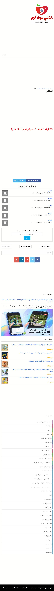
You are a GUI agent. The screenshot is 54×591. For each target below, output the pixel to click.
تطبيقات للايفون (48, 455)
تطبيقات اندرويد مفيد (47, 450)
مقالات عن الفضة (48, 536)
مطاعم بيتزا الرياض (47, 520)
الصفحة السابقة (45, 247)
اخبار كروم (50, 430)
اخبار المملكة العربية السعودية (44, 422)
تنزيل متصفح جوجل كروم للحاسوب (43, 479)
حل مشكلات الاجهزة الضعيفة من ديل (42, 483)
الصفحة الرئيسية (25, 247)
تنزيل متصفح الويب (47, 471)
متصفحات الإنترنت (48, 503)
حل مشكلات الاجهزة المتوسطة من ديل (42, 487)
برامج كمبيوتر (49, 442)
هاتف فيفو (50, 548)
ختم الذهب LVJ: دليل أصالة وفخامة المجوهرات (41, 361)
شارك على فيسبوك (33, 180)
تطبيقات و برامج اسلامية (46, 459)
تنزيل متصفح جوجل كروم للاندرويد (43, 475)
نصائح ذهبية (49, 540)
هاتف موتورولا (49, 552)
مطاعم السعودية (48, 511)
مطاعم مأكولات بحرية (47, 524)
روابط (51, 495)
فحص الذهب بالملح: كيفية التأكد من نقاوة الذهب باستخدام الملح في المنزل (32, 345)
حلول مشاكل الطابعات (46, 491)
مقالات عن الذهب (48, 532)
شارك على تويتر (18, 180)
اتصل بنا (5, 588)
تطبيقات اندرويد (48, 446)
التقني (50, 191)
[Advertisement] (23, 37)
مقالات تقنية (49, 528)
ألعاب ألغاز (50, 434)
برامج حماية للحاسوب (47, 438)
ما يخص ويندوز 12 (48, 499)
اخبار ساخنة (49, 426)
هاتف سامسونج (48, 544)
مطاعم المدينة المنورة (46, 516)
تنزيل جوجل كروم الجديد (46, 467)
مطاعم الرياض (49, 507)
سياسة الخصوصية (23, 588)
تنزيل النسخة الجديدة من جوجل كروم (43, 463)
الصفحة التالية (6, 247)
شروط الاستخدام (13, 588)
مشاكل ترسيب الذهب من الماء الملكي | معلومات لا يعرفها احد (36, 353)
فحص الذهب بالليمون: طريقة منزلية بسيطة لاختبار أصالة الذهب (36, 378)
